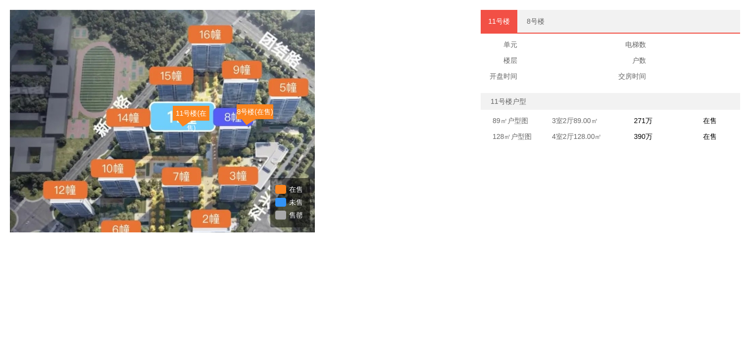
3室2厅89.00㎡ (575, 121)
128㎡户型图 (512, 136)
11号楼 (499, 21)
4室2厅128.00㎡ (576, 136)
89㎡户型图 (510, 121)
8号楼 (536, 21)
